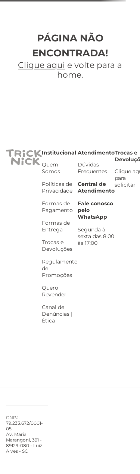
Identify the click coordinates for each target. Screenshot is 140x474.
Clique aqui (41, 65)
